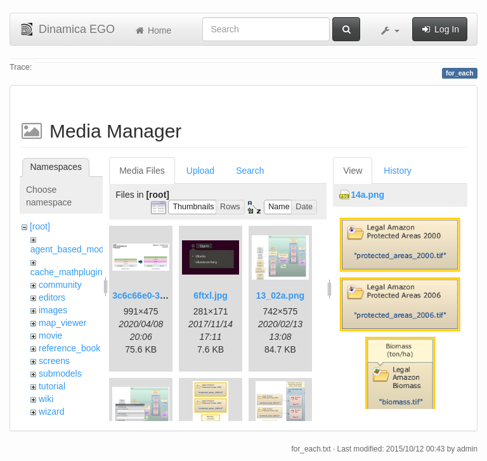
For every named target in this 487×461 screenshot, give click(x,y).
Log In (439, 29)
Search (250, 171)
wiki (46, 399)
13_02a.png (280, 295)
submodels (60, 373)
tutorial (52, 386)
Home (152, 30)
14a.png (367, 195)
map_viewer (62, 323)
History (398, 171)
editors (52, 297)
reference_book (69, 348)
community (60, 285)
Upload (200, 171)
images (53, 310)
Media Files (142, 171)
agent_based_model (70, 249)
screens (54, 361)
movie (50, 335)
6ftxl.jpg (210, 295)
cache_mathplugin (66, 272)
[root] (40, 226)
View (352, 171)
